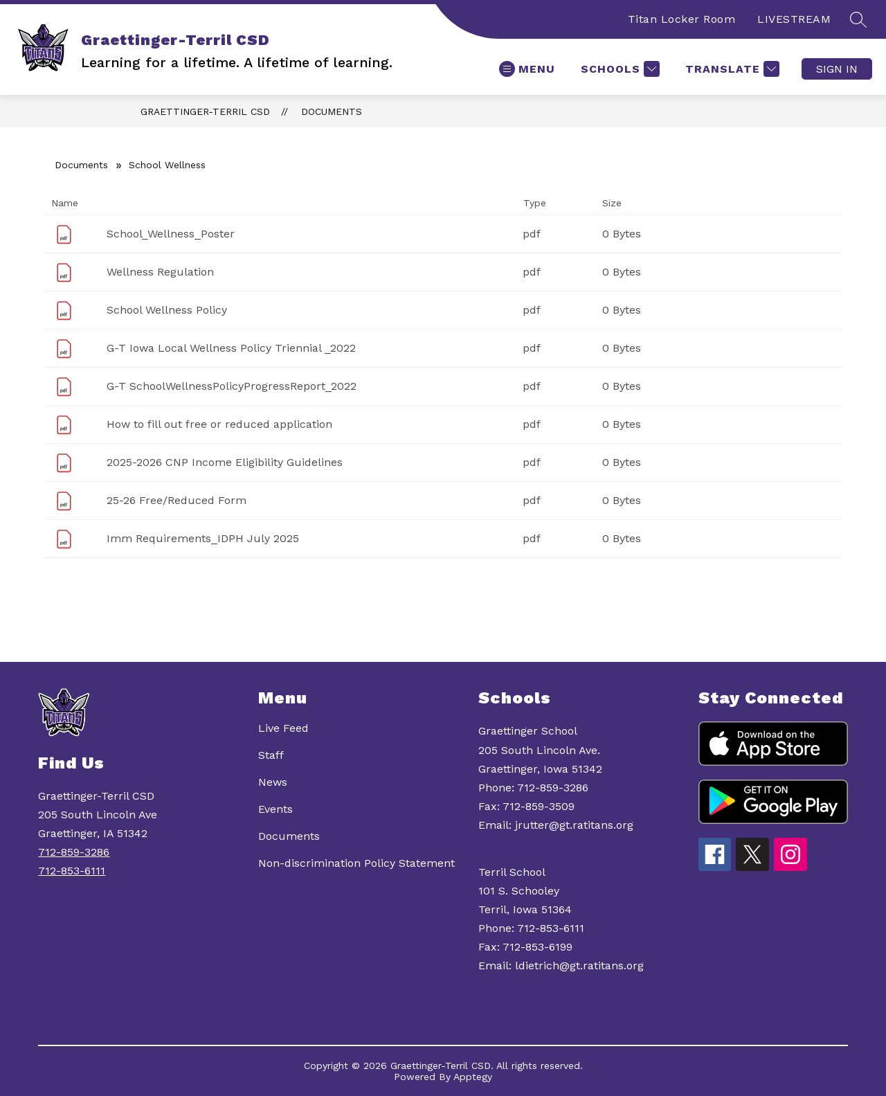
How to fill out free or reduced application (219, 424)
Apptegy (472, 1076)
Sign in (837, 68)
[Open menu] (527, 69)
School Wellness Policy (167, 309)
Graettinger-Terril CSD (205, 111)
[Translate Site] (730, 69)
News (272, 782)
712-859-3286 (73, 852)
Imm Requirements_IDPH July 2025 (203, 538)
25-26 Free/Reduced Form (176, 500)
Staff (271, 755)
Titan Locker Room (682, 19)
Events (275, 809)
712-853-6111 (71, 870)
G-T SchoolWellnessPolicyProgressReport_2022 (231, 386)
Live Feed (283, 728)
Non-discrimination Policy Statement (356, 863)
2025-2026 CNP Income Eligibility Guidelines (225, 462)
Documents (331, 111)
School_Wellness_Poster (171, 233)
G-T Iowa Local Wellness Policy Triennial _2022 (231, 347)
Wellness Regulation (160, 271)
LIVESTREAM (794, 19)
